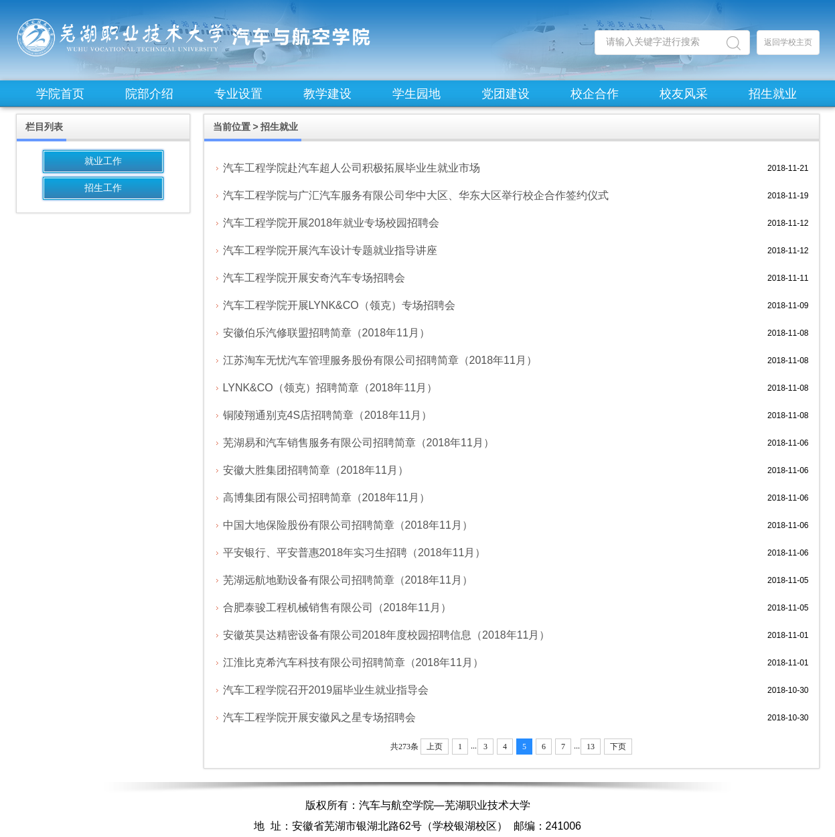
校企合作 (595, 94)
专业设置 (238, 94)
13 (591, 746)
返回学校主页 (788, 42)
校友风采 (684, 94)
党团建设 (505, 94)
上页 (435, 746)
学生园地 (416, 94)
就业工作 (103, 161)
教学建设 (327, 94)
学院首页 (60, 94)
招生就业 (773, 94)
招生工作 (103, 188)
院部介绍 (149, 94)
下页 (618, 746)
